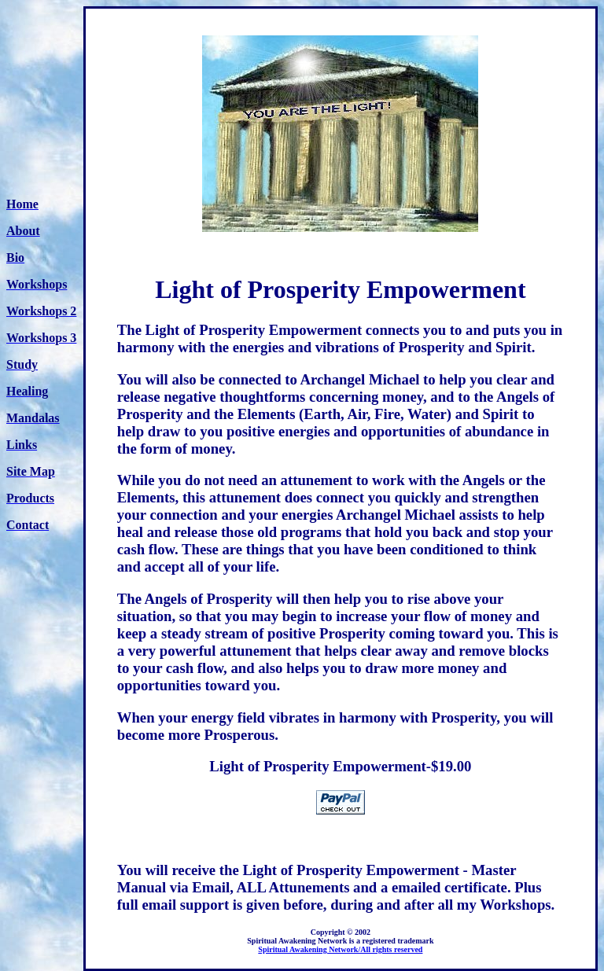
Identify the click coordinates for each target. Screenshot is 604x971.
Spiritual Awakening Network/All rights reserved (340, 949)
